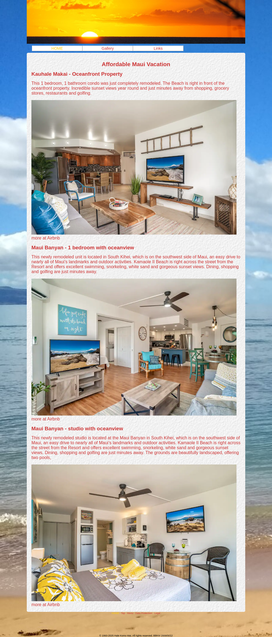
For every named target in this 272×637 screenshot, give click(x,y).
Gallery (108, 48)
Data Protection (143, 613)
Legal (157, 613)
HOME (57, 48)
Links (158, 48)
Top (123, 613)
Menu (130, 613)
